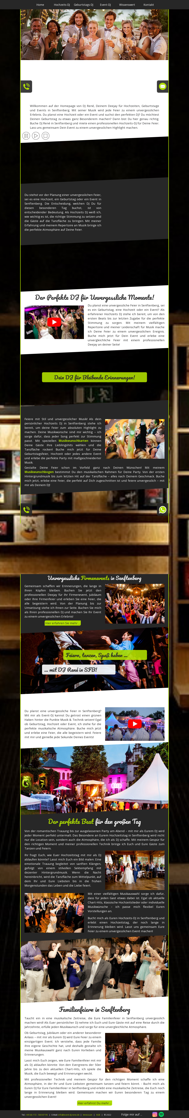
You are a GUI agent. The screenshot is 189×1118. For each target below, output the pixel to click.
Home (40, 5)
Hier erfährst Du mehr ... (94, 1103)
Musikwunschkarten (73, 441)
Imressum (87, 1114)
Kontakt (149, 5)
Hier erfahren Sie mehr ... (62, 623)
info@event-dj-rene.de (69, 1114)
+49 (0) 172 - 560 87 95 (37, 1114)
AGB (98, 1114)
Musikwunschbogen (39, 472)
